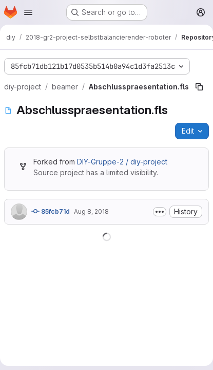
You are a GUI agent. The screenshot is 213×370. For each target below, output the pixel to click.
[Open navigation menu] (28, 12)
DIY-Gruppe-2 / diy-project (122, 161)
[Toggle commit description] (159, 211)
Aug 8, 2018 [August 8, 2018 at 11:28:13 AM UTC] (91, 211)
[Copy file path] (199, 87)
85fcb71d (50, 211)
